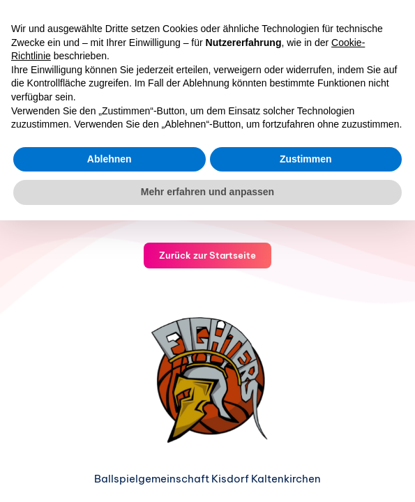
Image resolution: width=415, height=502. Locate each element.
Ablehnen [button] (109, 159)
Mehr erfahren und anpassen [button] (207, 191)
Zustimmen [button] (306, 159)
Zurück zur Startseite (207, 255)
